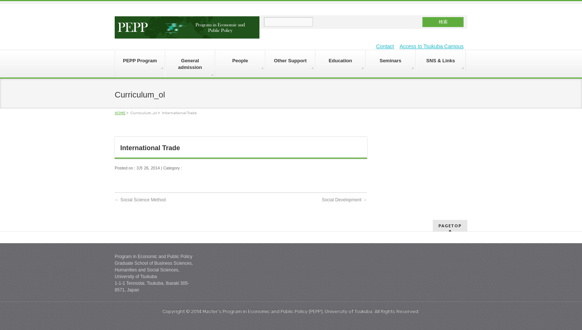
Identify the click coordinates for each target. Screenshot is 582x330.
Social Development (344, 199)
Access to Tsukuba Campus (432, 46)
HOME (120, 113)
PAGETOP (450, 225)
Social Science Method (140, 199)
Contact (385, 46)
